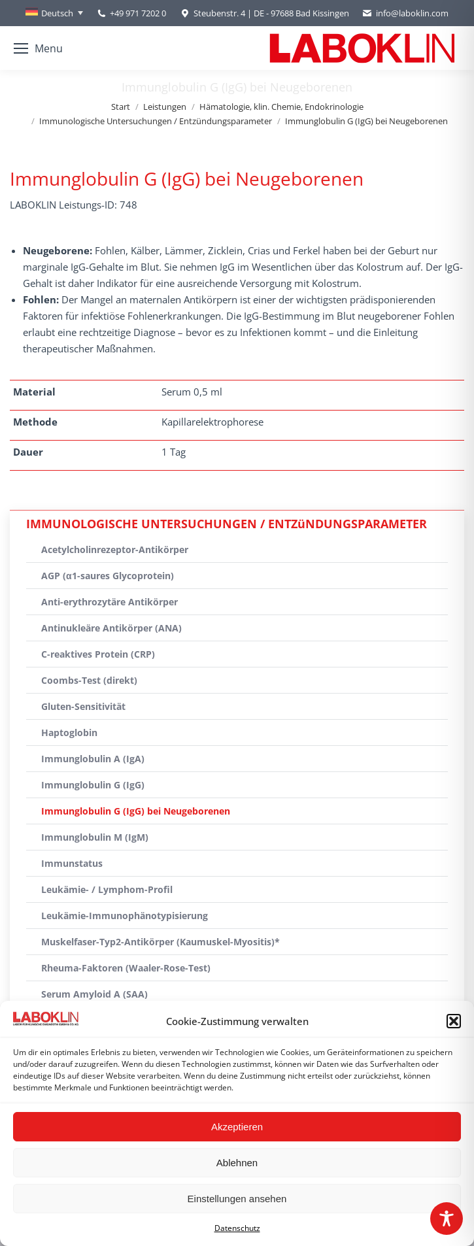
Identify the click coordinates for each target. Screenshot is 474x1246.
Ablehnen (237, 1162)
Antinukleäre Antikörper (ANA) (111, 628)
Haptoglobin (69, 732)
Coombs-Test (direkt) (89, 680)
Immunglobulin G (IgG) (92, 785)
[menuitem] (54, 13)
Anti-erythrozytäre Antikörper (109, 602)
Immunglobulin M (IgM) (94, 837)
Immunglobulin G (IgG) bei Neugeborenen (135, 811)
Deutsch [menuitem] (57, 13)
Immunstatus (72, 863)
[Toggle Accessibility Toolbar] (446, 1218)
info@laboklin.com (405, 13)
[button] (454, 1021)
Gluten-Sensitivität (83, 706)
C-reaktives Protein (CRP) (98, 654)
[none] (54, 13)
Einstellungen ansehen (237, 1198)
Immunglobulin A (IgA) (92, 758)
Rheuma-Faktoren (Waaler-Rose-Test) (126, 968)
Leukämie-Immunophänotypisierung (124, 915)
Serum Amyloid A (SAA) (94, 994)
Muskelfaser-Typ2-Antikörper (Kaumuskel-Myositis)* (160, 941)
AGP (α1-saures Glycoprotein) (107, 575)
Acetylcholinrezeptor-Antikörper (114, 549)
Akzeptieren (237, 1126)
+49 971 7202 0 (138, 13)
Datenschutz (237, 1228)
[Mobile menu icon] (38, 48)
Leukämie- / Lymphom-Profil (107, 889)
